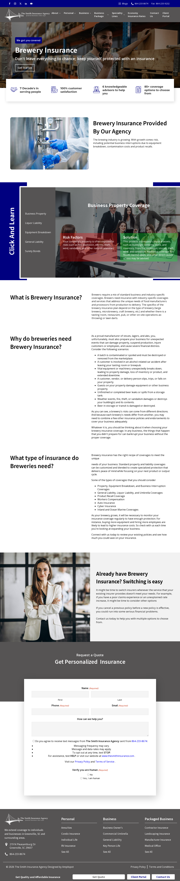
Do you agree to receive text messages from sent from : (90, 751)
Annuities (66, 827)
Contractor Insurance (156, 827)
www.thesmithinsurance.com (118, 756)
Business (84, 12)
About (55, 12)
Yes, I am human (91, 778)
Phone (60, 705)
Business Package (99, 14)
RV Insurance (68, 845)
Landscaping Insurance (157, 833)
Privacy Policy (83, 761)
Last (119, 699)
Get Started (25, 67)
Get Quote (98, 877)
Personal (69, 12)
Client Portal (166, 14)
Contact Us (154, 14)
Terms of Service (105, 761)
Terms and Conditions (161, 867)
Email (120, 705)
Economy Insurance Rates (137, 14)
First (60, 699)
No (91, 774)
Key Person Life (111, 845)
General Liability (112, 839)
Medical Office (153, 845)
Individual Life (69, 839)
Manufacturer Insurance (158, 839)
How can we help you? (90, 719)
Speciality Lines (117, 14)
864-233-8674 (139, 741)
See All (65, 851)
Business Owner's (113, 827)
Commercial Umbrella (115, 833)
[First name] (60, 694)
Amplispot (68, 867)
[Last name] (119, 694)
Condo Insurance (70, 833)
